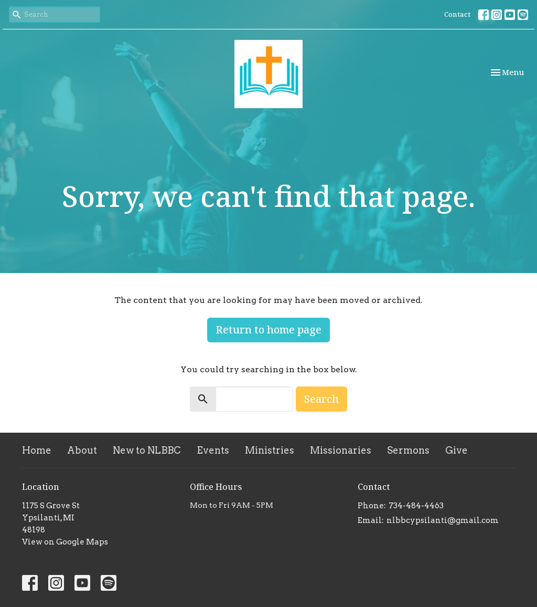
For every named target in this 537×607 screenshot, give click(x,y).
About (82, 450)
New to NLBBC (147, 450)
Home (36, 450)
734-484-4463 (416, 505)
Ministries (269, 450)
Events (213, 450)
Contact (457, 14)
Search (321, 399)
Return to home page (268, 329)
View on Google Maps (65, 542)
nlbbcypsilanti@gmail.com (442, 520)
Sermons (408, 450)
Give (456, 450)
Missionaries (340, 450)
